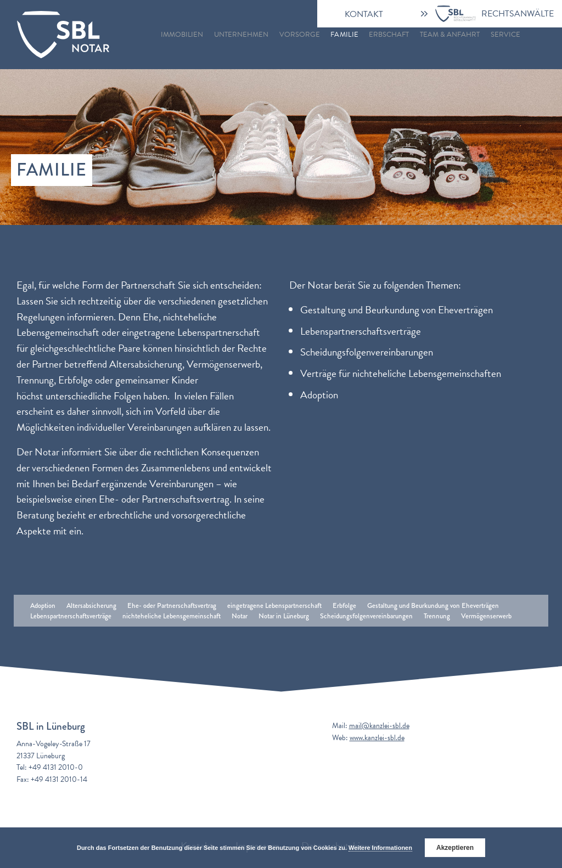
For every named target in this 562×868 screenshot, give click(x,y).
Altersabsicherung (91, 605)
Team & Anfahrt (450, 34)
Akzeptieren (455, 848)
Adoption (42, 605)
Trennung (437, 616)
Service (505, 34)
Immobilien (182, 34)
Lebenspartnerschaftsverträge (70, 616)
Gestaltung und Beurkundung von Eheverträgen (433, 605)
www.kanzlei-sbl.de (377, 737)
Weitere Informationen (380, 847)
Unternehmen (241, 34)
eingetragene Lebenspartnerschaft (274, 605)
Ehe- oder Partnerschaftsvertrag (171, 605)
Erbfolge (344, 605)
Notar (240, 616)
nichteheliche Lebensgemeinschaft (171, 616)
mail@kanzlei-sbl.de (379, 725)
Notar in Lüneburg (283, 616)
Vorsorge (299, 34)
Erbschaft (389, 34)
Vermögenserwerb (486, 616)
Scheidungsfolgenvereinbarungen (366, 616)
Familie (344, 34)
